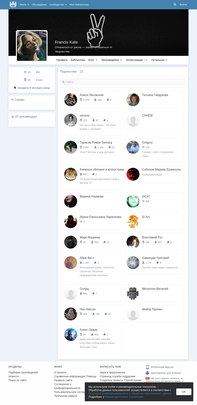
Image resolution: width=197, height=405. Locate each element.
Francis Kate (66, 42)
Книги (24, 4)
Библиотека (78, 59)
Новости (14, 376)
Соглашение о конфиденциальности (67, 386)
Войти (183, 4)
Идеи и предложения (112, 372)
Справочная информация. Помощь (75, 376)
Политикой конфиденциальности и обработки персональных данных (129, 393)
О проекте (60, 372)
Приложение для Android (163, 373)
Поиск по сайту (18, 380)
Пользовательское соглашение (73, 391)
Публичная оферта (65, 395)
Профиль (62, 59)
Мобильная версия (159, 367)
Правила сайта (63, 380)
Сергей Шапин (133, 380)
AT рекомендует (26, 116)
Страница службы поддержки (117, 376)
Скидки (19, 99)
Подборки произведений (23, 372)
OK (184, 391)
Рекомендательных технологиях (124, 396)
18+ (147, 378)
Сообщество (58, 4)
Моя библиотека (79, 4)
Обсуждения (39, 4)
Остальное (159, 59)
